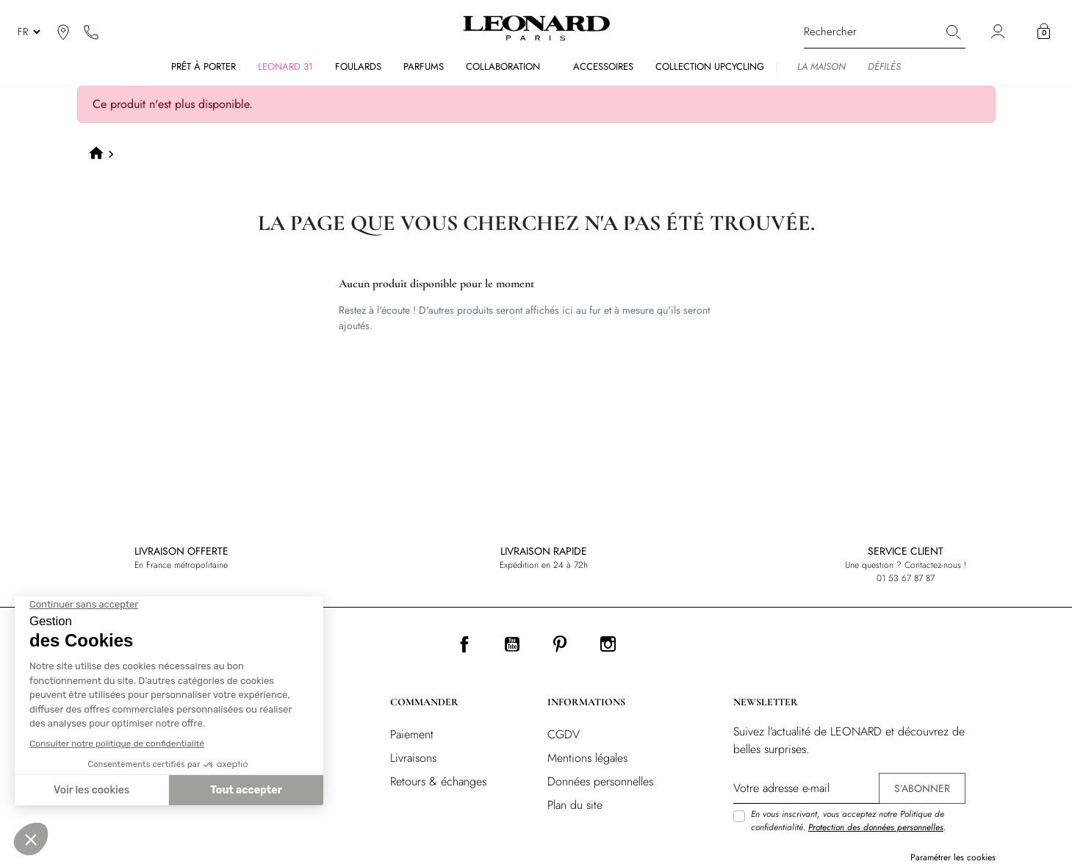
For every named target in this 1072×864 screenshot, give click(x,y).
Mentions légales (587, 757)
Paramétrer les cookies (953, 857)
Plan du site (574, 804)
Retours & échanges (438, 781)
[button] (1043, 31)
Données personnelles (600, 781)
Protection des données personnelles (875, 827)
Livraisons (413, 757)
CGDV (563, 734)
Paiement (412, 734)
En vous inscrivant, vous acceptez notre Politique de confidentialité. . (848, 820)
